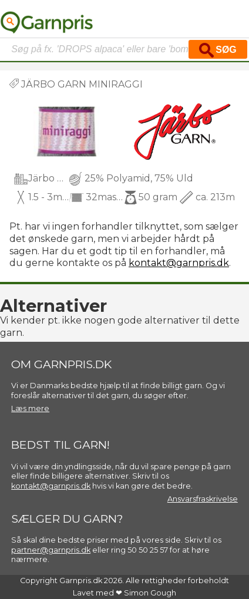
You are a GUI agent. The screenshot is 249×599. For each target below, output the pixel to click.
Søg (218, 50)
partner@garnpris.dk (50, 550)
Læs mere (30, 408)
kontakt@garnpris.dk (179, 262)
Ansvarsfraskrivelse (202, 498)
